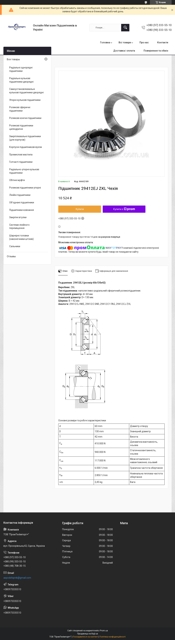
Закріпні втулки (17, 217)
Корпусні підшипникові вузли (25, 147)
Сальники (14, 246)
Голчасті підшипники (20, 162)
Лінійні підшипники (19, 195)
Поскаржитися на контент (85, 637)
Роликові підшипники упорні (25, 187)
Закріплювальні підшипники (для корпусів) (25, 138)
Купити (80, 209)
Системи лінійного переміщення (19, 226)
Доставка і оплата (124, 50)
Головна (105, 42)
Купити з (124, 209)
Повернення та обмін (156, 50)
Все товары (13, 59)
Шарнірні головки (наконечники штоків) (21, 237)
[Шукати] (125, 27)
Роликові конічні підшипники (25, 118)
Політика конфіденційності (112, 637)
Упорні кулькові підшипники (25, 100)
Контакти (162, 42)
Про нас (144, 42)
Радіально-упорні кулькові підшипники (24, 171)
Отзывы (11, 256)
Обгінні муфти (17, 180)
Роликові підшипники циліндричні (21, 127)
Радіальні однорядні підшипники (20, 69)
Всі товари (125, 42)
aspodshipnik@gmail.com (17, 577)
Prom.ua (104, 630)
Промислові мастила (20, 154)
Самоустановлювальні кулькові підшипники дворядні (26, 91)
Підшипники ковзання (21, 210)
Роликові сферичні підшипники (19, 109)
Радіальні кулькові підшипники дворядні (21, 80)
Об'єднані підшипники (21, 202)
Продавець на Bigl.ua (87, 633)
